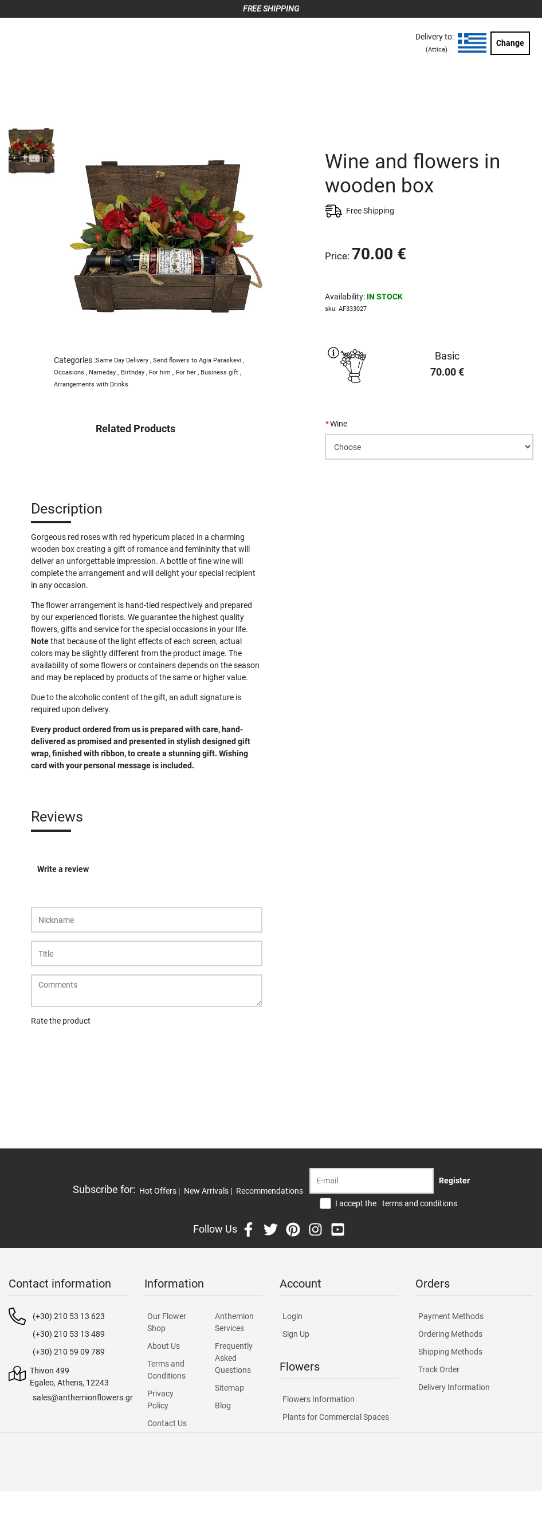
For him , (161, 372)
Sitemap (229, 1387)
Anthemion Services (234, 1322)
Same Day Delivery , (123, 360)
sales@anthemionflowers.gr (83, 1397)
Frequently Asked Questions (234, 1358)
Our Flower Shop (166, 1322)
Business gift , (221, 372)
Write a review (63, 869)
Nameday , (104, 372)
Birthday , (134, 372)
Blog (223, 1405)
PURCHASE (429, 499)
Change (510, 43)
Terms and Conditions (166, 1369)
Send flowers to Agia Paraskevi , (198, 360)
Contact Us (167, 1423)
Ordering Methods (450, 1334)
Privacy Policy (160, 1399)
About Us (163, 1346)
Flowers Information (318, 1399)
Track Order (438, 1369)
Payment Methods (451, 1316)
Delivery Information (454, 1387)
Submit (50, 1050)
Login (292, 1316)
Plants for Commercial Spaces (335, 1417)
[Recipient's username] (371, 1181)
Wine (338, 423)
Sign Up (295, 1334)
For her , (187, 372)
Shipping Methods (450, 1351)
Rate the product (61, 1020)
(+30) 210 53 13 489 (69, 1334)
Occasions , (70, 372)
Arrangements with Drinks (91, 384)
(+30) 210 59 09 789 (69, 1351)
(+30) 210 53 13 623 (69, 1316)
